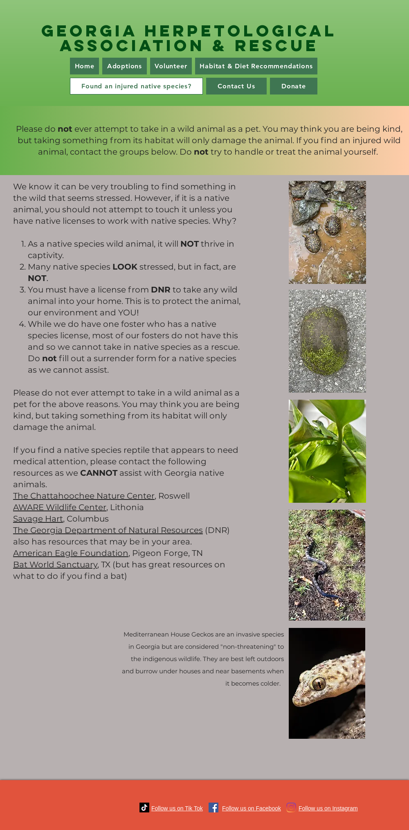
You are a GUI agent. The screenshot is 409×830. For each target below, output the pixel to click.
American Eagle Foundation (70, 553)
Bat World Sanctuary (55, 564)
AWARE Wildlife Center (59, 507)
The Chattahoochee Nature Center (84, 496)
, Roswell (172, 496)
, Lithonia (125, 507)
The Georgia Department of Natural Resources (108, 530)
